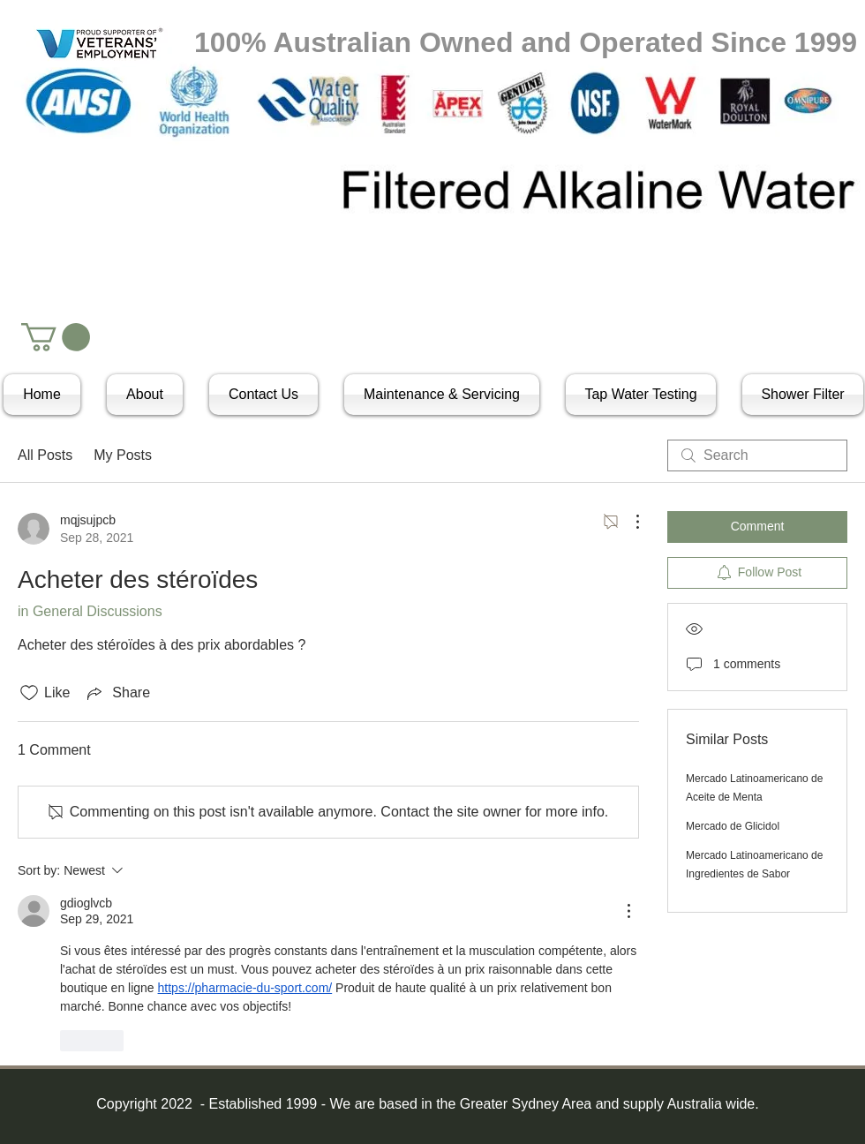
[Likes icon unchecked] (29, 693)
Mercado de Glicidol (732, 826)
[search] (757, 455)
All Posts (45, 455)
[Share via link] (117, 693)
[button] (55, 337)
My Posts (123, 455)
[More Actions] (628, 521)
